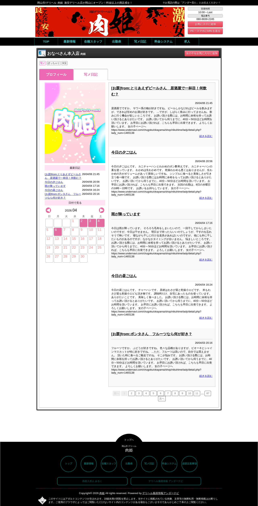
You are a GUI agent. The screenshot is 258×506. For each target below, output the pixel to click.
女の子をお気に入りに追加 (201, 53)
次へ (161, 398)
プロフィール (56, 74)
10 (189, 393)
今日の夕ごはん (54, 181)
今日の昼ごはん (54, 190)
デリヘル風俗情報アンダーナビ (160, 493)
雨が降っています (55, 186)
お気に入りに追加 (205, 24)
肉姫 (102, 493)
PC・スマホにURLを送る (205, 30)
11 (197, 393)
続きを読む (205, 136)
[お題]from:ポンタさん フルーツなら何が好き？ (151, 334)
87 (207, 393)
